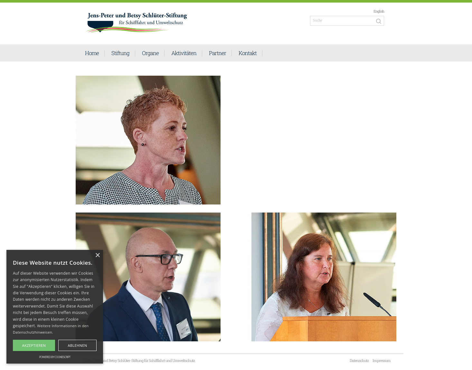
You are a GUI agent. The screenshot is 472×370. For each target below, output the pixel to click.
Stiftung (120, 53)
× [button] (97, 255)
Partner (217, 53)
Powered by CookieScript (54, 357)
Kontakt (248, 53)
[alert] (54, 307)
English (378, 11)
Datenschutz (359, 360)
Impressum (382, 360)
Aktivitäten (183, 53)
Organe (150, 53)
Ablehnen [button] (77, 345)
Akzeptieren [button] (34, 345)
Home (92, 53)
